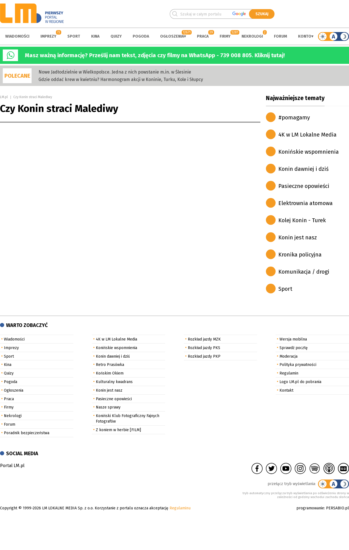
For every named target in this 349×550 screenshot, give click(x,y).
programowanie (310, 508)
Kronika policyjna (300, 254)
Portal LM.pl (12, 465)
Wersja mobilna (293, 339)
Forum (280, 36)
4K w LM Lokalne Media (307, 134)
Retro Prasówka (110, 364)
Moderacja (288, 356)
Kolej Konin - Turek (302, 220)
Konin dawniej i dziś (303, 169)
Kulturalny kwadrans (114, 381)
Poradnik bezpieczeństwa (26, 433)
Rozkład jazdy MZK (204, 339)
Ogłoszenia (172, 36)
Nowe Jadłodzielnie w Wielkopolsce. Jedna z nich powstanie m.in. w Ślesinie (115, 72)
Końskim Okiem (110, 373)
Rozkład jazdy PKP (204, 356)
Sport (73, 36)
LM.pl (4, 97)
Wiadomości (17, 36)
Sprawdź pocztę (293, 347)
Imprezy (48, 36)
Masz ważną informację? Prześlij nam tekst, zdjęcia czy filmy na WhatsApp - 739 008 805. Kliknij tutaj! (155, 55)
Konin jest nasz (297, 237)
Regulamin (288, 373)
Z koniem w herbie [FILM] (118, 430)
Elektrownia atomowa (305, 203)
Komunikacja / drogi (303, 271)
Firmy (225, 36)
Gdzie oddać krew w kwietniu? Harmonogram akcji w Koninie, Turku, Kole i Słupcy (121, 79)
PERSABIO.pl (337, 508)
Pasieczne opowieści (303, 186)
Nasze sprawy (108, 407)
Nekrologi (252, 36)
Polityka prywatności (297, 364)
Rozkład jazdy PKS (204, 347)
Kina (95, 36)
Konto (304, 36)
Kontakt (286, 390)
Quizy (116, 36)
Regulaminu (180, 508)
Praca (203, 36)
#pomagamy (294, 117)
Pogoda (141, 36)
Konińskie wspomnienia (308, 151)
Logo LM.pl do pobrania (300, 381)
